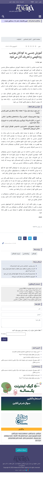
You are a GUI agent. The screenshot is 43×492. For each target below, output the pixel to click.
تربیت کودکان (16, 254)
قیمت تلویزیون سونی (34, 436)
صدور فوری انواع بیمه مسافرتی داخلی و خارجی (27, 300)
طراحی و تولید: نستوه (22, 470)
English (32, 2)
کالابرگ (15, 436)
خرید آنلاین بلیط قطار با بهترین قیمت (30, 293)
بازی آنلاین (14, 434)
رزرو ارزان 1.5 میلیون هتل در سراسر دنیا (29, 291)
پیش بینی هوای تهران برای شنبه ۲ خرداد (29, 355)
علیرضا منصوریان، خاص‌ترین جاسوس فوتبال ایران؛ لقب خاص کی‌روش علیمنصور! (20, 127)
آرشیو (10, 2)
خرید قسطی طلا (23, 436)
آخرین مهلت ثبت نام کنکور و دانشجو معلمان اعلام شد (26, 352)
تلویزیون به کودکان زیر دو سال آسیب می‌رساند (23, 277)
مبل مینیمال (37, 438)
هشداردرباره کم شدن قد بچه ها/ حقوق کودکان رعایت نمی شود (19, 274)
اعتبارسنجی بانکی (28, 438)
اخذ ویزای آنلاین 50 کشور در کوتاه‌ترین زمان (28, 297)
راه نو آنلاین (31, 434)
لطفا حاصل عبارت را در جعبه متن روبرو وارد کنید (27, 330)
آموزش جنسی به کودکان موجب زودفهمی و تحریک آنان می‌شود (25, 55)
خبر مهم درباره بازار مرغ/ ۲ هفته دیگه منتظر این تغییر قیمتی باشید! (20, 112)
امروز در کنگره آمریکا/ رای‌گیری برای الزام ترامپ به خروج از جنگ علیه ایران (20, 121)
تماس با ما (22, 2)
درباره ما (17, 2)
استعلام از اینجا (22, 434)
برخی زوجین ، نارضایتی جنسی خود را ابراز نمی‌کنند (22, 266)
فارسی (40, 2)
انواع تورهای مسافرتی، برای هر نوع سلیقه (29, 295)
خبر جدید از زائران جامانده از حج (32, 357)
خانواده (19, 39)
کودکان (34, 254)
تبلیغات (13, 2)
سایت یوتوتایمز (8, 436)
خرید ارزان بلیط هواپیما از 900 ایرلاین (30, 288)
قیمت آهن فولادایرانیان (15, 438)
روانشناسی (26, 254)
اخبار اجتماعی (27, 39)
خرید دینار (38, 440)
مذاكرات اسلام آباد (34, 21)
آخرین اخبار (36, 348)
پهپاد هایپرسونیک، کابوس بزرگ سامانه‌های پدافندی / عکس (21, 117)
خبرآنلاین (21, 8)
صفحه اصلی (36, 39)
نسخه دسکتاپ (21, 450)
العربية (36, 2)
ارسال (4, 339)
